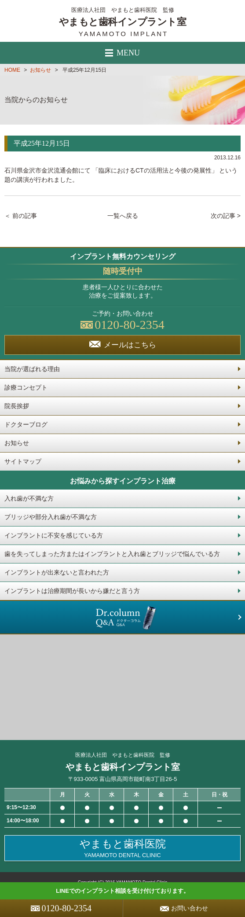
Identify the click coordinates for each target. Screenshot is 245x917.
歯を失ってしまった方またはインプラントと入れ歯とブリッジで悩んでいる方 (112, 553)
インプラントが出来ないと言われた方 (56, 572)
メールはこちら (122, 344)
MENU (122, 52)
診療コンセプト (26, 387)
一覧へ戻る (122, 215)
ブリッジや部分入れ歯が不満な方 (50, 516)
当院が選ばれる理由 (32, 368)
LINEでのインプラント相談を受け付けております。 (122, 891)
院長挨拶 (16, 405)
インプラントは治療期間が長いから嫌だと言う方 (72, 590)
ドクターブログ (26, 424)
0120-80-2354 (61, 908)
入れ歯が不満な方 (29, 498)
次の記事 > (226, 215)
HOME (12, 70)
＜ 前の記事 (20, 215)
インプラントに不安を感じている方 (53, 535)
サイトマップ (22, 461)
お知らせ (40, 70)
